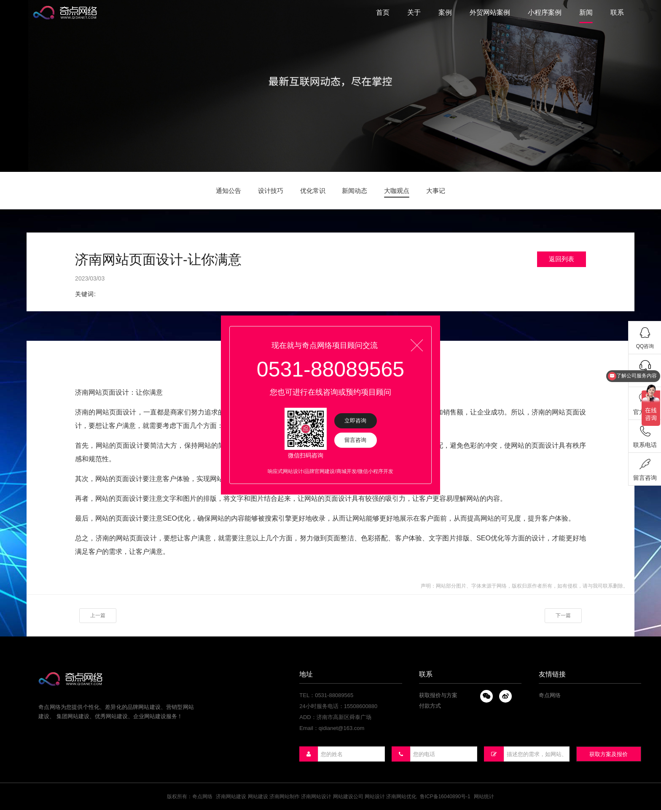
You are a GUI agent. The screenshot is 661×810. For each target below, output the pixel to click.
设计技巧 (270, 190)
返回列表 (561, 258)
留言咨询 (355, 440)
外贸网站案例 (490, 12)
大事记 (435, 190)
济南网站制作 (284, 796)
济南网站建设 (231, 796)
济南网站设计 (316, 796)
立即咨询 (355, 420)
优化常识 (312, 190)
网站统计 (484, 796)
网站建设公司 (348, 796)
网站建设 (258, 796)
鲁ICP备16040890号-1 (445, 796)
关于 (414, 12)
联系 (617, 12)
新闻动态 (354, 190)
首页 (383, 12)
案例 (445, 12)
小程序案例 (545, 12)
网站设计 (375, 796)
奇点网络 (550, 695)
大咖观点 (396, 190)
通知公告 (228, 190)
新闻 (586, 12)
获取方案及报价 (608, 754)
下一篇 (563, 615)
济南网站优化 (401, 796)
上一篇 (97, 615)
